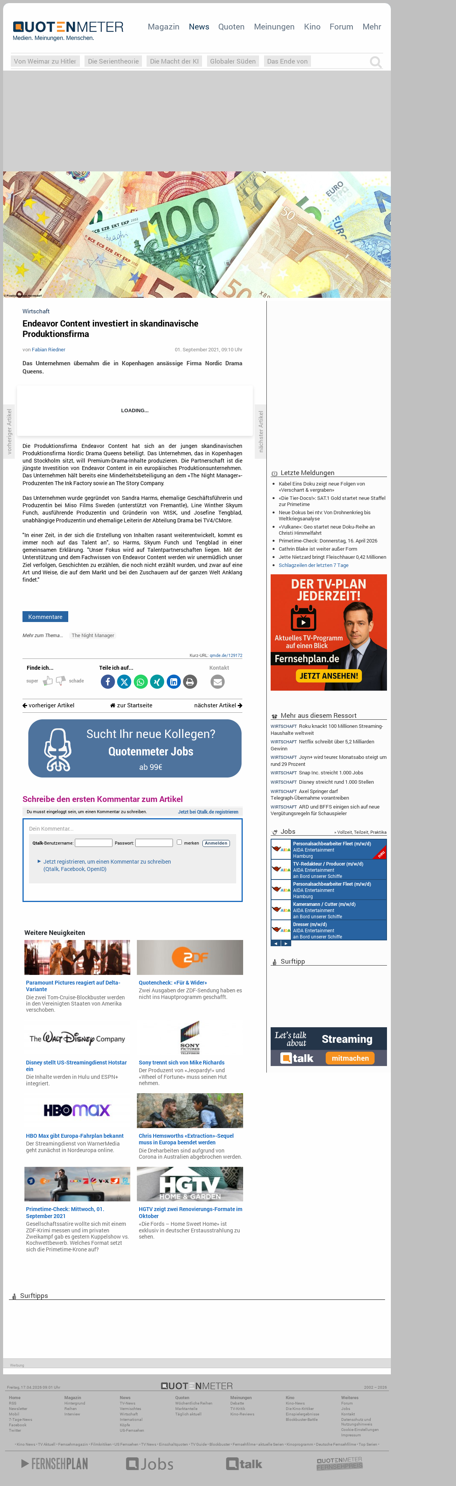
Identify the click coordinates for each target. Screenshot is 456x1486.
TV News (148, 1444)
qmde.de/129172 (226, 655)
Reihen (70, 1408)
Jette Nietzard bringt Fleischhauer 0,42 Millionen (332, 556)
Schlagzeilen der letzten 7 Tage (314, 565)
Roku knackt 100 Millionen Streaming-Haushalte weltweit (327, 729)
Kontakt (348, 1414)
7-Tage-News (20, 1419)
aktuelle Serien (271, 1444)
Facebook (17, 1424)
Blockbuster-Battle (302, 1419)
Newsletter (18, 1408)
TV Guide (199, 1444)
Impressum (351, 1435)
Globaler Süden (233, 61)
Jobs (345, 1408)
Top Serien (368, 1444)
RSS (12, 1403)
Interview (72, 1414)
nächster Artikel (218, 705)
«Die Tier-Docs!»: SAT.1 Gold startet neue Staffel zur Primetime (332, 501)
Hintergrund (74, 1403)
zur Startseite (131, 705)
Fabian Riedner (48, 349)
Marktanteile (186, 1408)
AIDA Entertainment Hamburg (328, 849)
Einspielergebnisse (302, 1414)
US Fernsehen (126, 1444)
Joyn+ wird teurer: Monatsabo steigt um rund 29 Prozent (329, 760)
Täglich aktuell (188, 1414)
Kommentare (45, 616)
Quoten (231, 26)
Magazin (164, 26)
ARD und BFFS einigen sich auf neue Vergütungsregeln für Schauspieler (325, 809)
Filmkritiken (101, 1444)
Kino (312, 26)
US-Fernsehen (132, 1430)
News (199, 26)
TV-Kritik (237, 1408)
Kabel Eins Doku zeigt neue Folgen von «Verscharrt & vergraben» (322, 486)
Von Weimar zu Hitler (45, 61)
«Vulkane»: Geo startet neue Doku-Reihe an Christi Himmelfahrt (327, 529)
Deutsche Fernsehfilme (336, 1444)
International (131, 1419)
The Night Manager (93, 635)
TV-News (127, 1403)
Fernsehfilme (244, 1444)
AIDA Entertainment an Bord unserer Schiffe (317, 869)
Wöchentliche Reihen (193, 1403)
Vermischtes (130, 1408)
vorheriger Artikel (48, 705)
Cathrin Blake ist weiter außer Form (318, 548)
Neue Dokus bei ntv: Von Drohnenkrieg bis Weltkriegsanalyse (325, 515)
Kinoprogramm (300, 1444)
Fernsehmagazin (73, 1444)
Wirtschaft (129, 1414)
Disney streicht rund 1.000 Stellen (322, 782)
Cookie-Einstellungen (360, 1429)
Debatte (237, 1403)
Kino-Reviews (242, 1414)
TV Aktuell (46, 1444)
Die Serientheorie (113, 61)
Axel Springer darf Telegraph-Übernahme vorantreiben (310, 794)
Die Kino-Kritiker (300, 1408)
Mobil (14, 1414)
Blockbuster (219, 1444)
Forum (341, 26)
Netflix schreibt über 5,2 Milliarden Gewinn (322, 744)
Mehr (372, 26)
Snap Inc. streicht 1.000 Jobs (317, 772)
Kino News (26, 1444)
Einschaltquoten (173, 1444)
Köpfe (125, 1424)
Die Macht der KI (174, 61)
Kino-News (295, 1403)
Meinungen (274, 26)
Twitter (15, 1430)
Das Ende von (287, 61)
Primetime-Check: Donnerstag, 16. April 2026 (328, 540)
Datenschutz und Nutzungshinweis (356, 1422)
